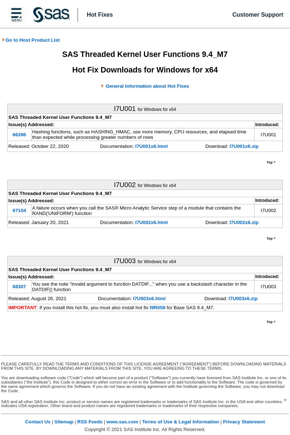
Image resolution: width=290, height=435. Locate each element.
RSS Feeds (90, 421)
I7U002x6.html (151, 222)
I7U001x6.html (151, 146)
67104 (19, 210)
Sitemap (63, 421)
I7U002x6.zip (243, 222)
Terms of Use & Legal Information (180, 421)
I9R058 (157, 307)
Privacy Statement (244, 421)
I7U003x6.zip (243, 298)
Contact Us (37, 421)
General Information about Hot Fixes (147, 86)
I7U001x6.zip (243, 146)
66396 (19, 134)
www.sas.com (122, 421)
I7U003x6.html (149, 298)
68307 (19, 286)
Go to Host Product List (31, 40)
